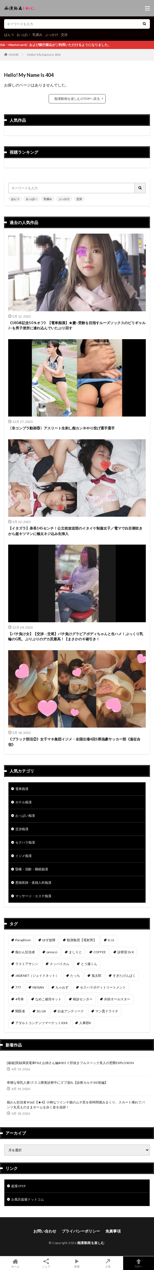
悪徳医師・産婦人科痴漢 (33, 882)
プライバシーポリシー (81, 1231)
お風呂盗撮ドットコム (27, 1199)
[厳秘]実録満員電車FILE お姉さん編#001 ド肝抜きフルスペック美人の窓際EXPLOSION (70, 1063)
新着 (77, 1263)
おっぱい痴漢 (25, 815)
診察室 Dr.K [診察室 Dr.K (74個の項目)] (125, 952)
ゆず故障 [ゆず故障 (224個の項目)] (48, 940)
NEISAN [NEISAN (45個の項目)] (38, 987)
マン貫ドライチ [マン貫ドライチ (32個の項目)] (106, 1011)
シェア (46, 1263)
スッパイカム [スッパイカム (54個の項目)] (59, 964)
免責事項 (113, 1231)
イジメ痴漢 (23, 856)
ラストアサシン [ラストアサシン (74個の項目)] (26, 964)
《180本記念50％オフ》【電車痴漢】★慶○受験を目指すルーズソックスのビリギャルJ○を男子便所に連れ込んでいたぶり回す (77, 325)
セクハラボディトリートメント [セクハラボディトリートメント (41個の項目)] (103, 987)
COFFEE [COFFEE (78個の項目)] (99, 952)
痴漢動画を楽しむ (91, 1243)
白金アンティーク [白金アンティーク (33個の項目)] (71, 1011)
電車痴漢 (21, 789)
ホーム (15, 1263)
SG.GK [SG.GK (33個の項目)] (41, 1011)
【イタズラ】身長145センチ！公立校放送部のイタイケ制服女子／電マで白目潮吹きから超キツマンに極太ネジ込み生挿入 (75, 531)
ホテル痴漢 (23, 802)
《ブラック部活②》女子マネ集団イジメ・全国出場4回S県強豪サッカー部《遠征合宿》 (74, 742)
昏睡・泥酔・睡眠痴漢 (31, 869)
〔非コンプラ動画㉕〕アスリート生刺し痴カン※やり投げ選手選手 (61, 428)
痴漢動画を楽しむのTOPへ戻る (77, 99)
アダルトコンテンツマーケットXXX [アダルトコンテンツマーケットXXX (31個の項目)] (41, 1023)
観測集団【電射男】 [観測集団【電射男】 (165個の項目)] (81, 940)
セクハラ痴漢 (25, 842)
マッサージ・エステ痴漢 (33, 896)
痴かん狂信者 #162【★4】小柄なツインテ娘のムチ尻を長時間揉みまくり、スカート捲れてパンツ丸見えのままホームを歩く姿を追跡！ (76, 1104)
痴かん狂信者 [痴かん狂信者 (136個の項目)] (25, 952)
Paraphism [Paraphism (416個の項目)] (23, 940)
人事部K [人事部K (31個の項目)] (85, 1023)
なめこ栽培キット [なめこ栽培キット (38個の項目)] (48, 999)
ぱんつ (9, 35)
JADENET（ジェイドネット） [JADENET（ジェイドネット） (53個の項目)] (37, 975)
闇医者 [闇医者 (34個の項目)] (20, 1011)
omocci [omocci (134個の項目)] (51, 952)
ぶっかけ (51, 35)
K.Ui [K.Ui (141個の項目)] (111, 940)
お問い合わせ (44, 1231)
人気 (107, 1263)
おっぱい (23, 35)
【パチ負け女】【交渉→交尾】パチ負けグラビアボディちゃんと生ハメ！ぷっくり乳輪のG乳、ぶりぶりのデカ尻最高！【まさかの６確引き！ (75, 636)
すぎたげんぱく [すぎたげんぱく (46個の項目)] (124, 975)
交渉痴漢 (21, 829)
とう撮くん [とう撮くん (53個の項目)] (89, 964)
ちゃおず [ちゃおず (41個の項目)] (62, 987)
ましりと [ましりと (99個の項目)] (75, 952)
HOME (14, 55)
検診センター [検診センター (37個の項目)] (83, 999)
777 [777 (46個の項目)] (18, 987)
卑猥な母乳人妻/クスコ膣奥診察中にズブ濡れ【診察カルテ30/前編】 (57, 1082)
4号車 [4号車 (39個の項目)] (19, 999)
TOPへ (138, 1263)
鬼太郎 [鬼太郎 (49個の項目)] (96, 975)
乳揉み (37, 35)
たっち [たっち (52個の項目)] (75, 975)
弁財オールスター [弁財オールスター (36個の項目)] (117, 999)
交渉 (64, 35)
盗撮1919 (18, 1186)
